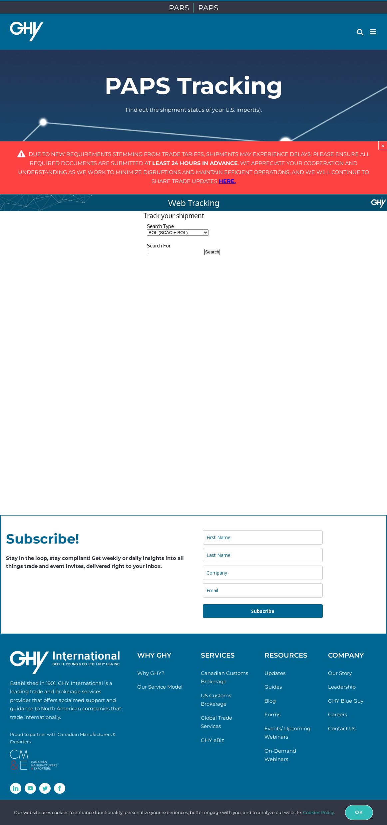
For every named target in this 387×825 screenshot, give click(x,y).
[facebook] (59, 788)
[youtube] (30, 788)
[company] (263, 573)
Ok (359, 812)
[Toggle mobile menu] (373, 31)
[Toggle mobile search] (360, 31)
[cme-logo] (33, 752)
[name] (263, 537)
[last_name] (263, 555)
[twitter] (45, 788)
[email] (263, 590)
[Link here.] (227, 181)
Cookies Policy (318, 812)
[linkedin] (15, 788)
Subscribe (262, 611)
